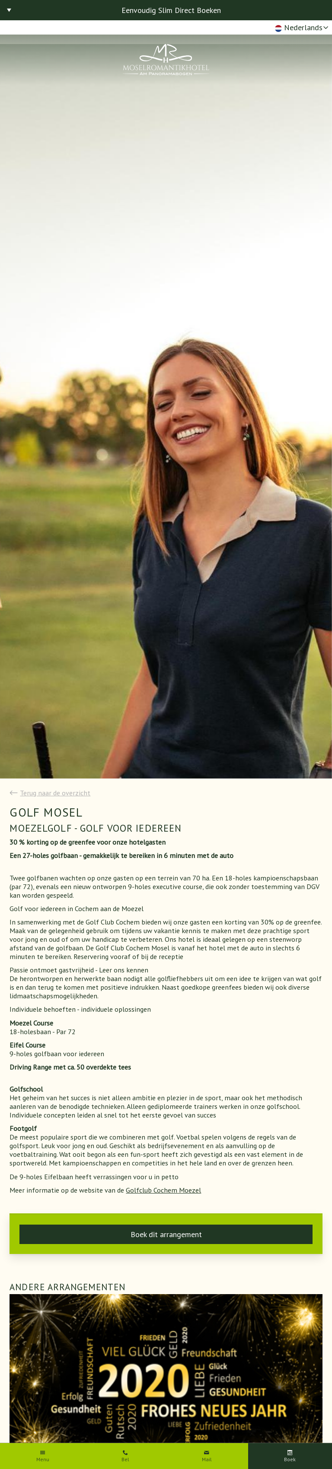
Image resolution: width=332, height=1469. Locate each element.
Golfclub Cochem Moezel (163, 1190)
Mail (207, 1459)
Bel (125, 1459)
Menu (42, 1459)
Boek (290, 1459)
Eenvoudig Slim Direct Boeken (171, 10)
